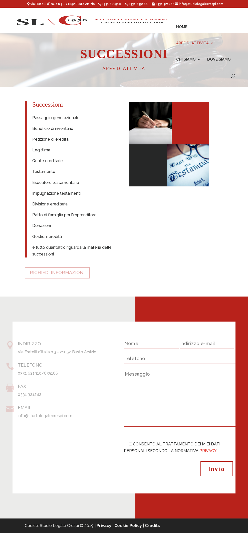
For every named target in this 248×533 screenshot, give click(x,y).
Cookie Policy (128, 525)
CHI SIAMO (186, 60)
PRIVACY (208, 450)
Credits (152, 525)
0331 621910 (111, 4)
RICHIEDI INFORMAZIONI (57, 271)
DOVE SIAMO (219, 60)
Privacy (104, 525)
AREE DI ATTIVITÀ (192, 43)
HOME (181, 27)
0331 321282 (164, 4)
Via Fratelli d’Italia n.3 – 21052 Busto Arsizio (63, 4)
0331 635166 (138, 4)
